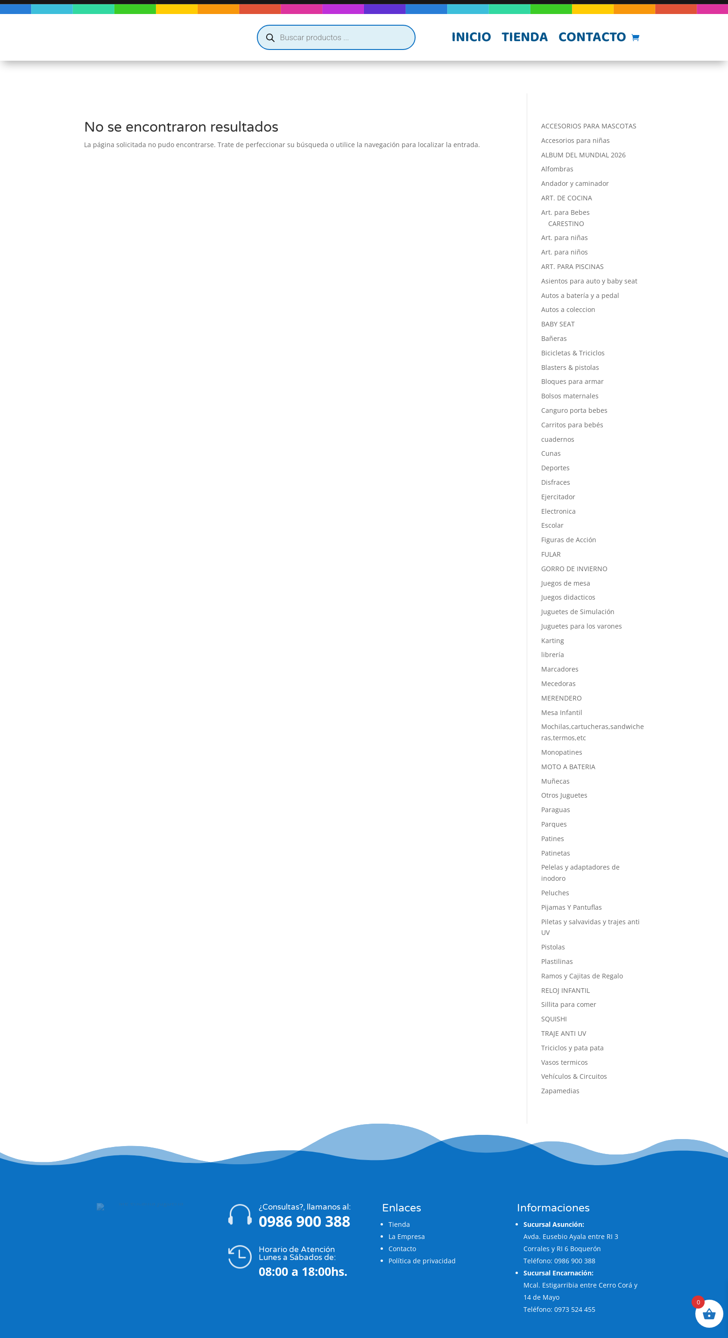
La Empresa (407, 1203)
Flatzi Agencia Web (391, 1327)
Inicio (471, 39)
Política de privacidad (422, 1228)
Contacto (592, 39)
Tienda (525, 39)
